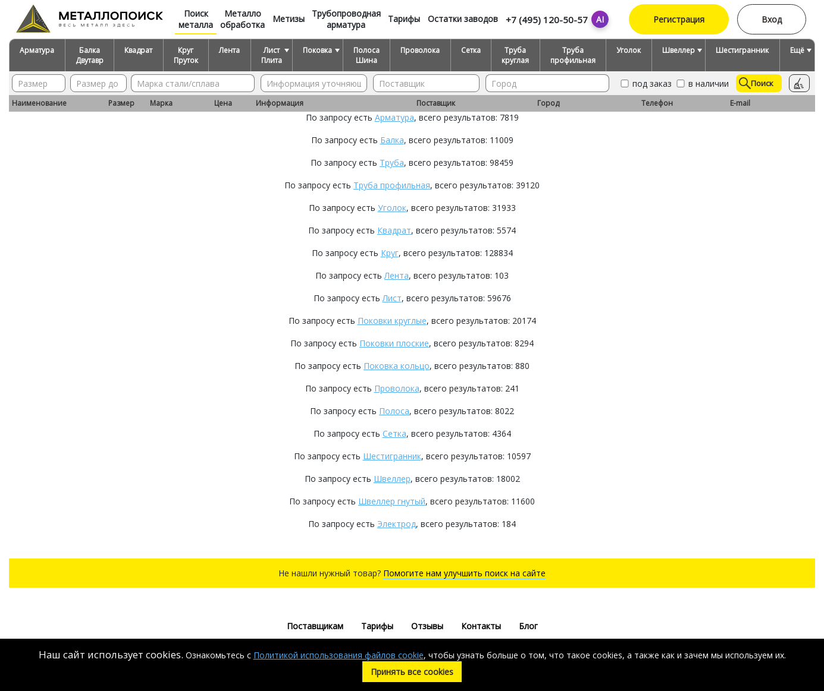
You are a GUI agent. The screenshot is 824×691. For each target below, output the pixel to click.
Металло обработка (242, 19)
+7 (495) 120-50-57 (547, 20)
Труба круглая (515, 55)
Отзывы (427, 626)
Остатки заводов (463, 18)
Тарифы (404, 18)
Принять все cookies (412, 671)
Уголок (628, 50)
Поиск (756, 83)
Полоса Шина (366, 55)
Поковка (317, 50)
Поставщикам (315, 626)
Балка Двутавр (90, 55)
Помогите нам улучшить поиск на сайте (464, 573)
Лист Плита (271, 55)
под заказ (645, 83)
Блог (528, 626)
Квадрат (138, 50)
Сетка (471, 50)
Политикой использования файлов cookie (338, 655)
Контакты (481, 626)
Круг (390, 252)
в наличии (702, 83)
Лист (392, 298)
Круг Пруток (186, 55)
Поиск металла (195, 19)
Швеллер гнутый (391, 501)
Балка (392, 140)
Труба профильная (573, 55)
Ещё (797, 50)
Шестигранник (742, 50)
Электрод (396, 523)
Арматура (37, 50)
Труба (392, 162)
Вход (772, 19)
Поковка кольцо (397, 365)
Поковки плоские (394, 343)
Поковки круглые (392, 320)
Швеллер (678, 50)
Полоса (394, 411)
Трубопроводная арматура (346, 19)
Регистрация (678, 19)
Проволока (420, 50)
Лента (229, 50)
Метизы (288, 18)
